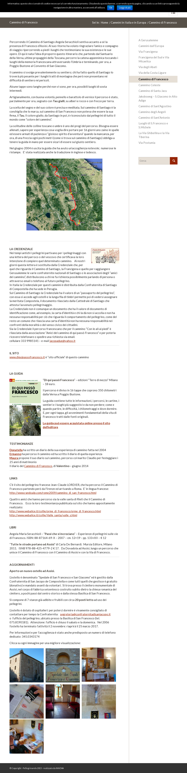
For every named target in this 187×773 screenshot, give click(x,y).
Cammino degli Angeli (152, 112)
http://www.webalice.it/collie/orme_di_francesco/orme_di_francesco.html (55, 511)
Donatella (16, 450)
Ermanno (15, 454)
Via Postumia (147, 142)
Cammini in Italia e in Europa (128, 22)
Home (104, 22)
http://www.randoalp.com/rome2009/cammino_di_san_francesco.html (53, 492)
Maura (14, 458)
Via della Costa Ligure (152, 72)
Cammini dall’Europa (151, 46)
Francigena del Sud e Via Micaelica (154, 59)
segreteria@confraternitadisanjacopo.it (85, 614)
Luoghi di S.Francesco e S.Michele (153, 125)
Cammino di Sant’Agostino (155, 106)
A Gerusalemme (148, 40)
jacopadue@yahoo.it (62, 340)
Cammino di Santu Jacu (153, 90)
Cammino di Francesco (24, 22)
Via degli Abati (148, 67)
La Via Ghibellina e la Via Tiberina (154, 135)
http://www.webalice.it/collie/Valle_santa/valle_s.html (43, 515)
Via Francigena (148, 51)
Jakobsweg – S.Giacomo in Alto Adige (158, 98)
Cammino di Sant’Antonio (154, 117)
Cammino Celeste (149, 85)
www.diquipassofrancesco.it (27, 357)
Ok (110, 7)
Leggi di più (125, 7)
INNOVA (60, 768)
